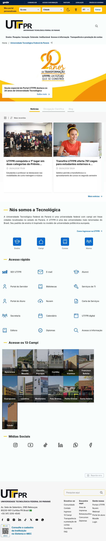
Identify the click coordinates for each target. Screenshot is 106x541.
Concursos (83, 517)
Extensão (34, 37)
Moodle (95, 518)
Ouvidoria (68, 528)
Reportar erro (90, 475)
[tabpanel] (53, 156)
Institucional (44, 37)
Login (94, 522)
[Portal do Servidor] (16, 301)
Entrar (98, 10)
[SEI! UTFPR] (16, 287)
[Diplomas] (53, 345)
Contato (67, 508)
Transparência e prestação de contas (86, 37)
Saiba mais (47, 94)
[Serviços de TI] (90, 301)
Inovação (25, 37)
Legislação (80, 2)
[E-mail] (53, 287)
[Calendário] (53, 331)
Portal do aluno (98, 515)
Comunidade (69, 505)
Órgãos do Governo (96, 2)
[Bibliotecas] (53, 301)
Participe (66, 2)
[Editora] (16, 345)
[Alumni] (90, 287)
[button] (7, 117)
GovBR (6, 2)
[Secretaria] (16, 331)
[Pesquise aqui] (82, 492)
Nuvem (95, 508)
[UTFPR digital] (90, 331)
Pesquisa (17, 37)
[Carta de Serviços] (90, 316)
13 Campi (68, 515)
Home (8, 43)
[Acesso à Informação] (90, 345)
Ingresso (67, 511)
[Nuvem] (53, 316)
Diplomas (83, 521)
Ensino (9, 37)
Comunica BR (32, 2)
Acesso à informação (50, 2)
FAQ (65, 532)
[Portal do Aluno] (16, 316)
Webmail (96, 511)
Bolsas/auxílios (85, 514)
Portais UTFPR (98, 505)
